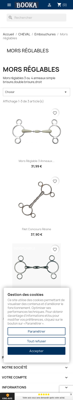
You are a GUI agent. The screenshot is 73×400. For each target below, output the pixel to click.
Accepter (36, 351)
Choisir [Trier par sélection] (36, 92)
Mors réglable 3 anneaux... (37, 161)
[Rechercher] (37, 17)
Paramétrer (36, 331)
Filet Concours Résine (36, 229)
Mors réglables (28, 50)
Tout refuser (36, 341)
